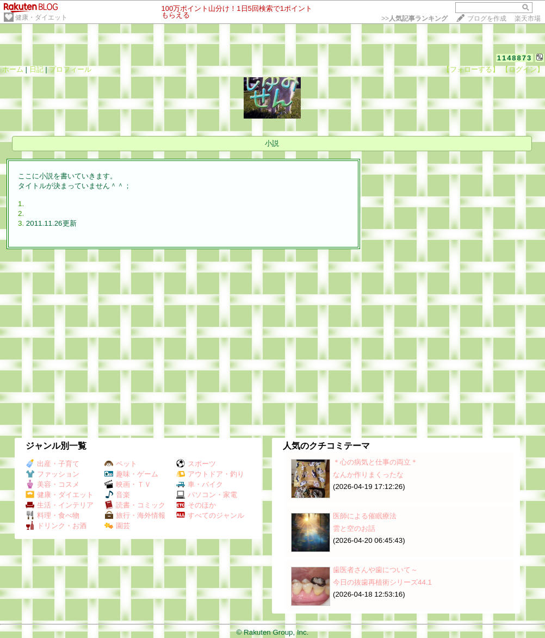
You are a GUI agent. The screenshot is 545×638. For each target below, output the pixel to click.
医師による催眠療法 (365, 516)
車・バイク (199, 484)
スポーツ (196, 464)
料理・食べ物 (52, 515)
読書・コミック (134, 505)
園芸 (117, 526)
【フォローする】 (471, 69)
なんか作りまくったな (368, 474)
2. (21, 213)
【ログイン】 (522, 69)
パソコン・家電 (206, 495)
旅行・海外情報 (134, 515)
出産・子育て (52, 464)
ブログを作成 (486, 18)
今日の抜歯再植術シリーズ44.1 (382, 582)
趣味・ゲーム (131, 474)
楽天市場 (528, 18)
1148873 (514, 58)
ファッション (52, 474)
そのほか (196, 505)
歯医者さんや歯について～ (375, 570)
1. (21, 204)
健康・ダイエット (41, 17)
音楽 (117, 495)
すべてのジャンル (210, 515)
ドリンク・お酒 (56, 526)
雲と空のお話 (354, 528)
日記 (36, 69)
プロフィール (70, 69)
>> (414, 18)
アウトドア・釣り (210, 474)
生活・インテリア (60, 505)
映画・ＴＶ (127, 484)
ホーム (12, 69)
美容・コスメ (52, 484)
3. (21, 223)
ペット (120, 464)
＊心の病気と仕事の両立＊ (375, 462)
